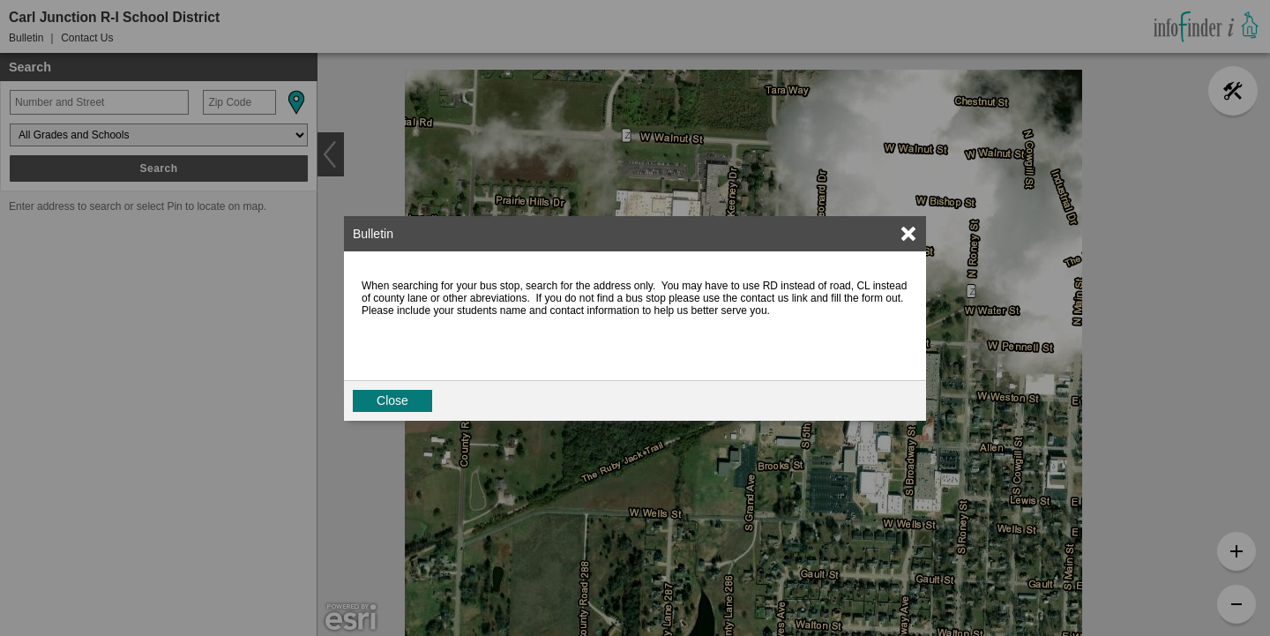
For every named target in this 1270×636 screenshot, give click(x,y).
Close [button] (392, 400)
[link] (908, 233)
